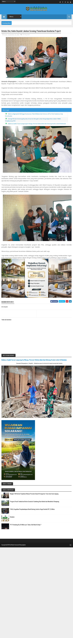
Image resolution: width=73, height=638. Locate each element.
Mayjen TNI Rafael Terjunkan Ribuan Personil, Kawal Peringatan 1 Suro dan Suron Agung (34, 494)
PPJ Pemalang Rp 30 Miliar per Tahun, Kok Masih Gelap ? (25, 525)
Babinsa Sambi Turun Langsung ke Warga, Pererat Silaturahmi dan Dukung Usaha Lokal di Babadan (37, 124)
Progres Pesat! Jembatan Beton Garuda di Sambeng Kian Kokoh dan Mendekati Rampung (34, 502)
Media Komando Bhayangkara (18, 545)
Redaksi (12, 518)
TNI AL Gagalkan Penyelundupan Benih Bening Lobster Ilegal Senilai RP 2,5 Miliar (32, 510)
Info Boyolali (26, 35)
